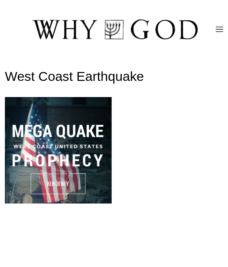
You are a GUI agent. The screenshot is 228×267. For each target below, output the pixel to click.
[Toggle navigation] (219, 29)
